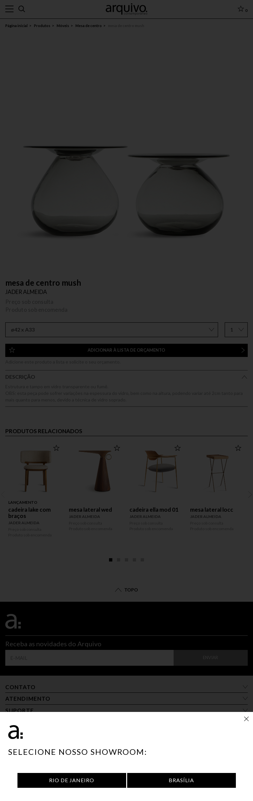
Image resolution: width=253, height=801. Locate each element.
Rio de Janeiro (71, 780)
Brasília (181, 780)
